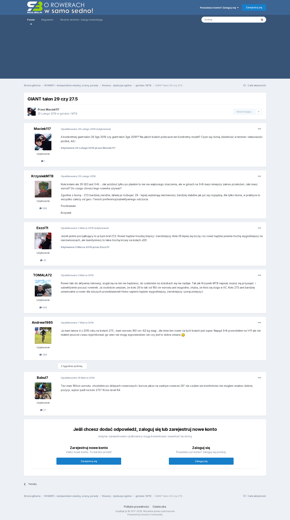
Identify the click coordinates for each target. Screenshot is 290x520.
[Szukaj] (226, 20)
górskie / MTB (68, 113)
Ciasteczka (159, 506)
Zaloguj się (201, 461)
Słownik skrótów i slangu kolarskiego (81, 19)
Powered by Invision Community (145, 514)
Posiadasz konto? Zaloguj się (219, 7)
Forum (31, 21)
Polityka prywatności (136, 506)
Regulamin (47, 19)
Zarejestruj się (254, 7)
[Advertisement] (145, 53)
